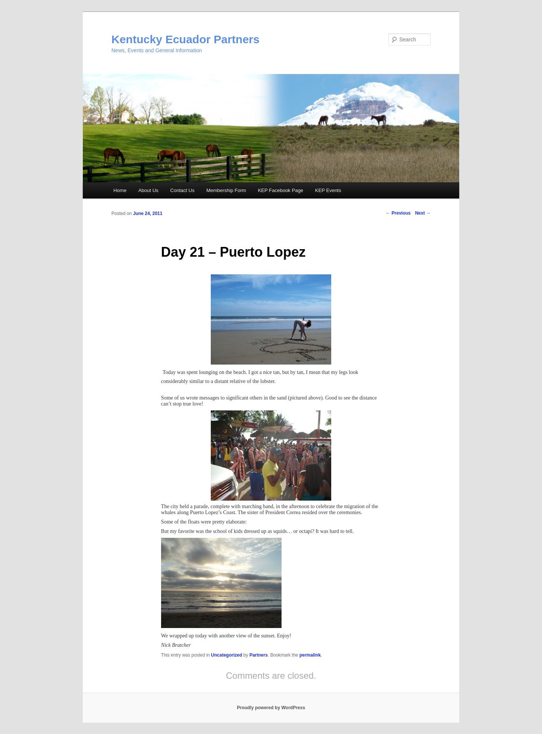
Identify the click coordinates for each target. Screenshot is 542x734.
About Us (148, 190)
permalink (310, 655)
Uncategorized (226, 655)
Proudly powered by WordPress (271, 707)
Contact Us (182, 190)
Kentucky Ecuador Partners (185, 39)
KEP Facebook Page (280, 190)
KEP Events (328, 190)
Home (119, 190)
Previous (398, 213)
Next (423, 213)
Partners (259, 655)
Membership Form (226, 190)
